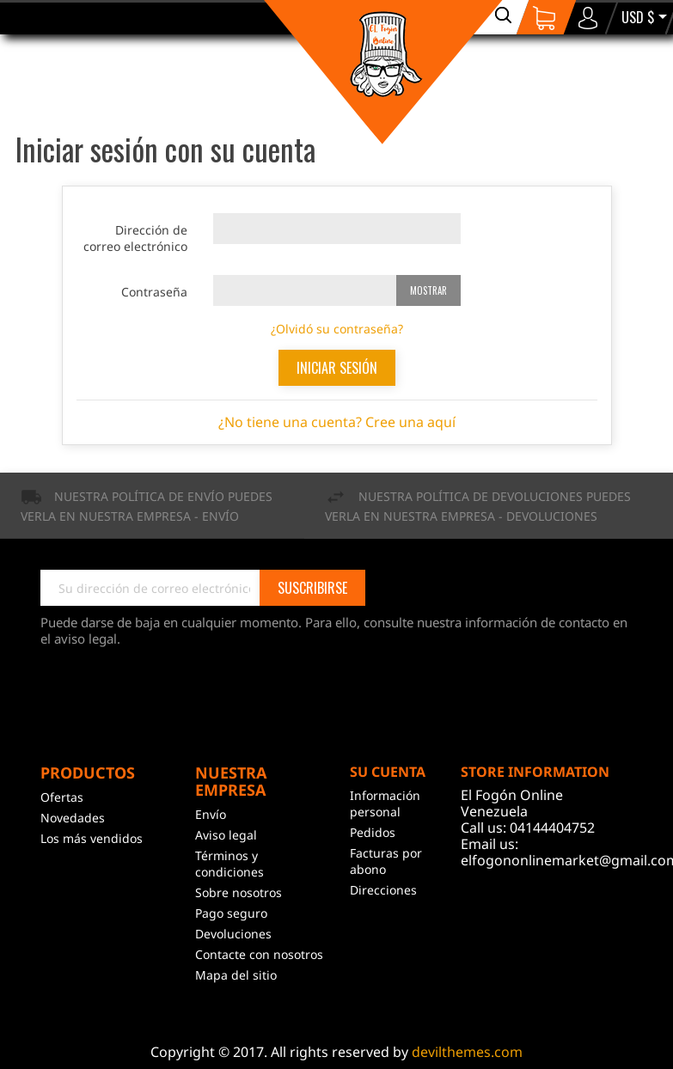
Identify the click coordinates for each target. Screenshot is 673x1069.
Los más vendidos (91, 838)
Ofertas (61, 797)
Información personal (385, 803)
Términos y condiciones (229, 863)
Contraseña (154, 292)
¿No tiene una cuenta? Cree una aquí (337, 421)
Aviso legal (226, 835)
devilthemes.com (467, 1051)
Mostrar (428, 290)
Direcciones (383, 890)
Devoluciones (233, 933)
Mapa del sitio (236, 975)
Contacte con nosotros (259, 954)
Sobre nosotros (238, 892)
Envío (210, 814)
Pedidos (372, 832)
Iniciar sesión (337, 367)
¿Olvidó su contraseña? (337, 329)
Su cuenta (387, 771)
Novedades (72, 817)
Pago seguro (231, 913)
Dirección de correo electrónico (135, 238)
